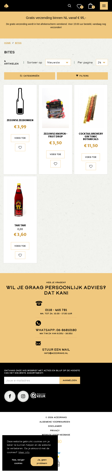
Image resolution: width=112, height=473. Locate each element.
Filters (84, 76)
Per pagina (85, 62)
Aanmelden (70, 380)
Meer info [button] (24, 452)
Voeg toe (20, 138)
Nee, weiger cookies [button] (18, 461)
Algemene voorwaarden (54, 422)
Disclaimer (55, 426)
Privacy (55, 430)
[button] (70, 6)
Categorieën (31, 76)
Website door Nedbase (56, 435)
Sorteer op (34, 62)
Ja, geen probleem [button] (42, 461)
